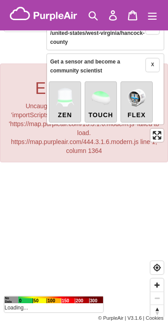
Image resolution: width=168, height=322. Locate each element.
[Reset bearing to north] (157, 311)
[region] (84, 161)
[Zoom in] (157, 285)
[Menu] (152, 15)
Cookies (155, 318)
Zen (65, 90)
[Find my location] (157, 267)
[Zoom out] (157, 298)
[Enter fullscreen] (157, 123)
